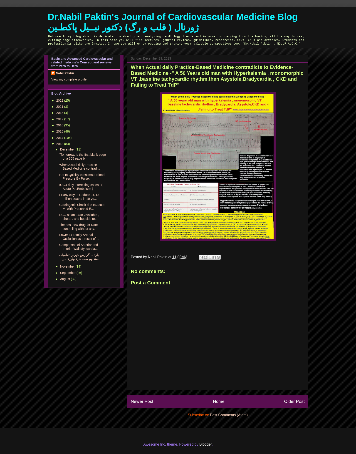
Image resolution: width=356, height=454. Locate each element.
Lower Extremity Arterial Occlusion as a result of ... (79, 237)
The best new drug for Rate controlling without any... (78, 227)
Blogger (205, 444)
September (68, 273)
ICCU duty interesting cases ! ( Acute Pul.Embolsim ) (80, 187)
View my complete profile (69, 79)
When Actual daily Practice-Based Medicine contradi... (79, 167)
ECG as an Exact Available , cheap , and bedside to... (79, 217)
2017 (60, 119)
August (65, 279)
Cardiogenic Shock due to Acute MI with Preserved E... (81, 207)
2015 (60, 131)
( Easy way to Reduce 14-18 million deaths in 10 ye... (79, 197)
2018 (60, 113)
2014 (60, 138)
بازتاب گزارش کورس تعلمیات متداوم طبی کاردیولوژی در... (79, 257)
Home (219, 401)
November (67, 266)
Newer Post (142, 401)
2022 (60, 100)
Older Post (294, 401)
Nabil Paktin (65, 73)
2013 (60, 144)
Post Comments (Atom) (229, 415)
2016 (60, 125)
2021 (60, 106)
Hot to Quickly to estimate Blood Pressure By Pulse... (81, 177)
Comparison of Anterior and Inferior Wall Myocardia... (78, 247)
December (67, 149)
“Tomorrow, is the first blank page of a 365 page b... (82, 156)
